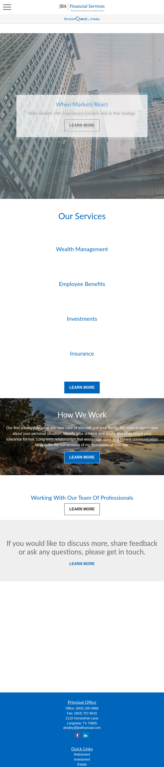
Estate (82, 764)
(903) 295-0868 (87, 708)
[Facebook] (77, 735)
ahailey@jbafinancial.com (82, 728)
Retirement (82, 754)
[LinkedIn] (85, 735)
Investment (82, 759)
